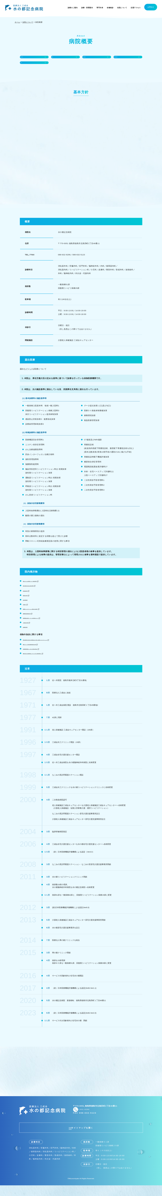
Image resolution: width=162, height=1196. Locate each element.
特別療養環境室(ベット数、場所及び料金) (42, 657)
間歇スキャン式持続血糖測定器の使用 (40, 652)
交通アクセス (136, 8)
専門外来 (99, 8)
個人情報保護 (29, 608)
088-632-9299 (94, 1119)
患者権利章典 (29, 635)
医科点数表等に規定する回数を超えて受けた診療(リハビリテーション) (55, 648)
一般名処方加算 (30, 631)
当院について (122, 8)
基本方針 (26, 59)
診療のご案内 (73, 8)
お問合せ (151, 7)
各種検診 (110, 8)
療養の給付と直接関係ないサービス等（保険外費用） (47, 661)
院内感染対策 (29, 599)
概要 (55, 59)
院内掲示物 (120, 59)
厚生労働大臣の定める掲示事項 (37, 594)
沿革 (24, 69)
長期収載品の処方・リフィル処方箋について (43, 626)
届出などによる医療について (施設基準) (41, 589)
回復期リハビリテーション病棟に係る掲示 (42, 617)
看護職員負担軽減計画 (33, 622)
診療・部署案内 (87, 8)
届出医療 (88, 59)
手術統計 (27, 612)
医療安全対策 (29, 603)
